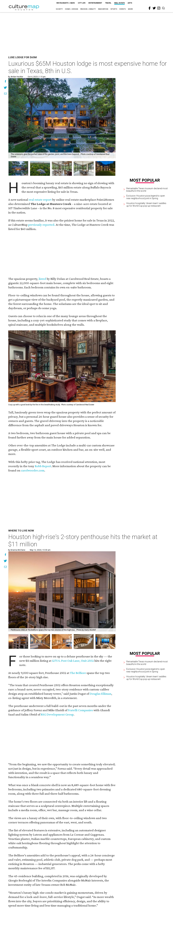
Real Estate (119, 3)
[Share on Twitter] (5, 88)
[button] (18, 641)
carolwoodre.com (32, 470)
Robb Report (43, 466)
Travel (108, 3)
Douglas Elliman (100, 693)
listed (42, 279)
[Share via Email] (5, 94)
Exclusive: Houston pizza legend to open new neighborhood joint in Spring (145, 197)
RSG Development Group (57, 714)
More (130, 9)
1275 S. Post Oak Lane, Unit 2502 (73, 660)
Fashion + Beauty (88, 9)
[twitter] (154, 8)
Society (59, 9)
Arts (130, 3)
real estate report (40, 199)
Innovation (103, 9)
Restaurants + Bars (65, 3)
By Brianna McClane (16, 550)
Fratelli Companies (80, 710)
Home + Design (71, 9)
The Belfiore (78, 673)
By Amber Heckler (15, 77)
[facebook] (149, 8)
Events (122, 9)
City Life (81, 3)
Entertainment (95, 3)
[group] (18, 168)
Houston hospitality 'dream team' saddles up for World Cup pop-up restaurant (146, 204)
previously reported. (41, 224)
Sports (113, 9)
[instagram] (158, 8)
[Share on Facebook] (5, 81)
